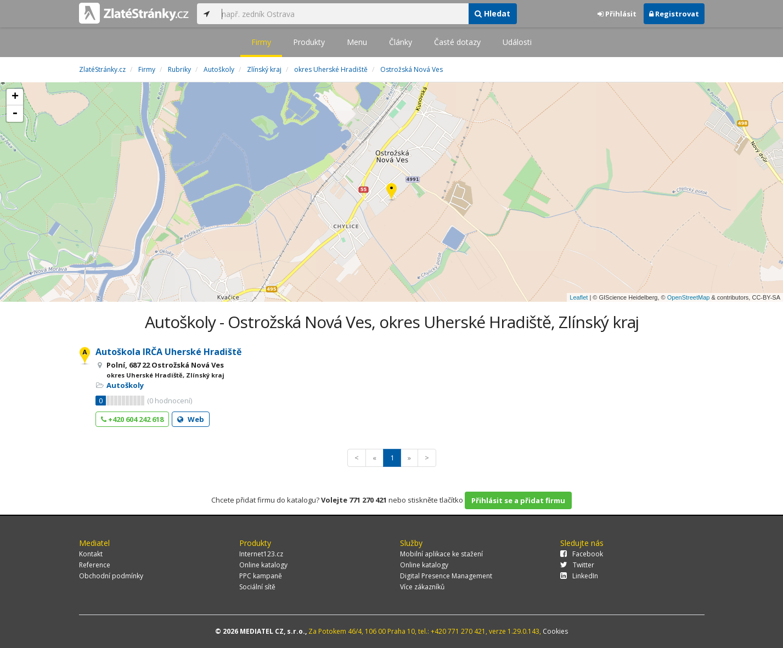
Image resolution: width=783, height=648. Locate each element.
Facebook (581, 554)
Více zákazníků (422, 586)
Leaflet (579, 297)
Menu (357, 42)
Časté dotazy (457, 42)
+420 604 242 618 (132, 419)
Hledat (492, 13)
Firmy (261, 42)
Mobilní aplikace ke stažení (441, 554)
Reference (94, 565)
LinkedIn (579, 576)
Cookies (555, 631)
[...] (342, 13)
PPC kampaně (260, 576)
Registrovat (674, 14)
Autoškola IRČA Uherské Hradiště (168, 352)
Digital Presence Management (446, 576)
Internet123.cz (261, 554)
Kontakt (91, 554)
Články (400, 42)
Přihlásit (617, 14)
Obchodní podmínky (111, 576)
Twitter (577, 565)
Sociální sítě (257, 586)
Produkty (309, 42)
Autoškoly (125, 385)
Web (190, 419)
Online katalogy (263, 565)
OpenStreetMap (688, 297)
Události (517, 42)
